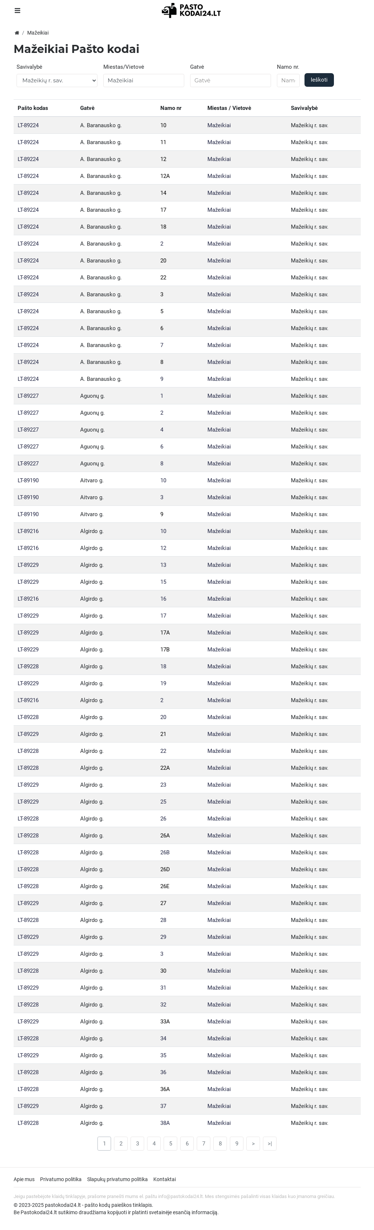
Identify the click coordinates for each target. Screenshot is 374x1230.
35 (163, 1055)
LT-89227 (28, 396)
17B (165, 649)
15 (163, 582)
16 (163, 599)
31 (163, 987)
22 (163, 277)
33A (165, 1021)
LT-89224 (28, 125)
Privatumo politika (61, 1179)
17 (163, 210)
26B (165, 852)
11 (163, 142)
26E (165, 886)
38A (165, 1123)
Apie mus (24, 1179)
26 (163, 818)
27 (163, 903)
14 (163, 193)
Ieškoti (319, 79)
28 (163, 920)
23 (163, 785)
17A (165, 632)
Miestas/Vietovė (123, 67)
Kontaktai (164, 1179)
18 (163, 227)
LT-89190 (28, 480)
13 (163, 565)
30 (163, 971)
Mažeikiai (219, 125)
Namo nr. (288, 67)
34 (163, 1038)
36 (163, 1072)
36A (165, 1089)
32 (163, 1004)
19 (163, 683)
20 (163, 260)
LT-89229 (28, 565)
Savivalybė (29, 67)
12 (163, 159)
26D (165, 869)
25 (163, 801)
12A (165, 176)
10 (163, 125)
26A (165, 835)
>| (270, 1143)
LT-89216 (28, 531)
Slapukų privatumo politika (117, 1179)
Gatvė (197, 67)
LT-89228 (28, 666)
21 (163, 734)
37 (163, 1106)
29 (163, 937)
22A (165, 768)
